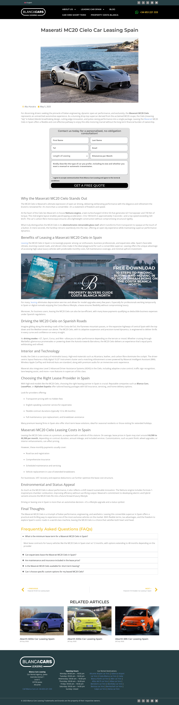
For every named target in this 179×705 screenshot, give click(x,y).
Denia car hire (113, 689)
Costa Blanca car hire (108, 676)
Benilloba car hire (115, 684)
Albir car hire (116, 678)
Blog (112, 9)
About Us (69, 9)
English (28, 3)
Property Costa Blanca (104, 15)
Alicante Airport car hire (99, 673)
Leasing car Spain (93, 9)
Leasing (24, 243)
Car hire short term (74, 15)
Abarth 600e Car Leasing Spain (37, 639)
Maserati (148, 119)
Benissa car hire (97, 686)
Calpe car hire (100, 689)
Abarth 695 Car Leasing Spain (131, 639)
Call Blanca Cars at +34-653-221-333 (37, 689)
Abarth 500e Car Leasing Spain (84, 639)
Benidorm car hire (98, 684)
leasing (34, 302)
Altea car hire (115, 681)
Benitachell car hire (114, 686)
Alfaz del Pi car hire (100, 681)
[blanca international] (142, 674)
